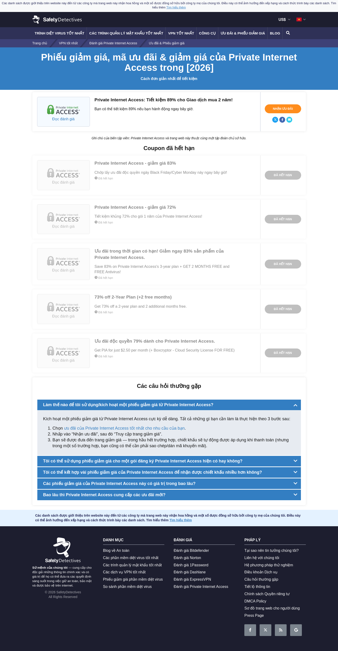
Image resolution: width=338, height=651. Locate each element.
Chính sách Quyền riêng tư (267, 594)
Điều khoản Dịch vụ (260, 572)
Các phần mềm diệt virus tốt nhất (130, 558)
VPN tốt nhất (181, 33)
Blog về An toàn (116, 551)
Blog (275, 33)
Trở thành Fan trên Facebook (250, 630)
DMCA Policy (255, 601)
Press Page (254, 615)
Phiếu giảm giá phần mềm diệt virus (133, 579)
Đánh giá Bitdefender (191, 551)
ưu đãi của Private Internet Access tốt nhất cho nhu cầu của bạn (124, 428)
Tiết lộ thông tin (257, 587)
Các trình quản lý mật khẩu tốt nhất (126, 33)
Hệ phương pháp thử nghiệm (268, 565)
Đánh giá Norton (187, 558)
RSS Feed (280, 630)
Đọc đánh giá (63, 119)
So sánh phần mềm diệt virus (127, 587)
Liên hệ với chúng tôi (261, 558)
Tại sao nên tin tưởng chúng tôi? (271, 551)
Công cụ (207, 33)
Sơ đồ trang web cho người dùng (272, 608)
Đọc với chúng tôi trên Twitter (265, 630)
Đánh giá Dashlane (190, 572)
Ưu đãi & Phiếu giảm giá (243, 33)
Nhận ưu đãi (283, 108)
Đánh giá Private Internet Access (201, 587)
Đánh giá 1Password (191, 565)
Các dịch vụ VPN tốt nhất (124, 572)
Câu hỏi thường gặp (261, 579)
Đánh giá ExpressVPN (192, 579)
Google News (296, 630)
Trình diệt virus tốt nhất (59, 33)
